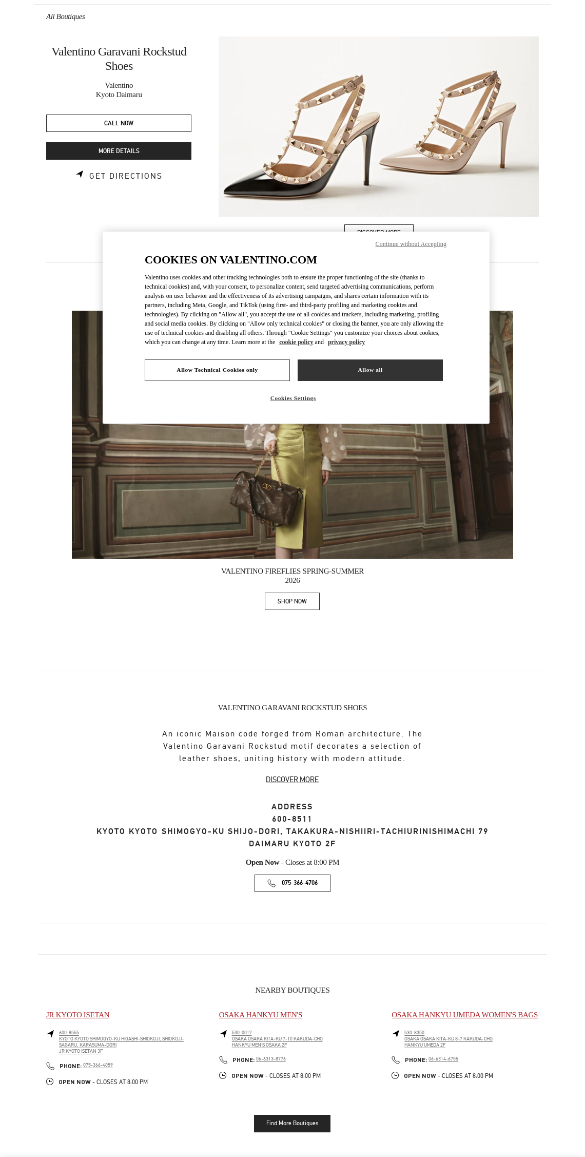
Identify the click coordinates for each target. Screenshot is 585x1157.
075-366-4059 (98, 1065)
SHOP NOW (299, 603)
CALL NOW (118, 123)
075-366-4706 (300, 883)
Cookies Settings (293, 398)
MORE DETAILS (119, 151)
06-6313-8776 (271, 1059)
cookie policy (296, 342)
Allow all (370, 370)
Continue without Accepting (411, 244)
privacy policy (346, 342)
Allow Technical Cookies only (217, 370)
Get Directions (126, 176)
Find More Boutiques (292, 1123)
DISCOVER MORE (292, 779)
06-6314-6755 (443, 1059)
